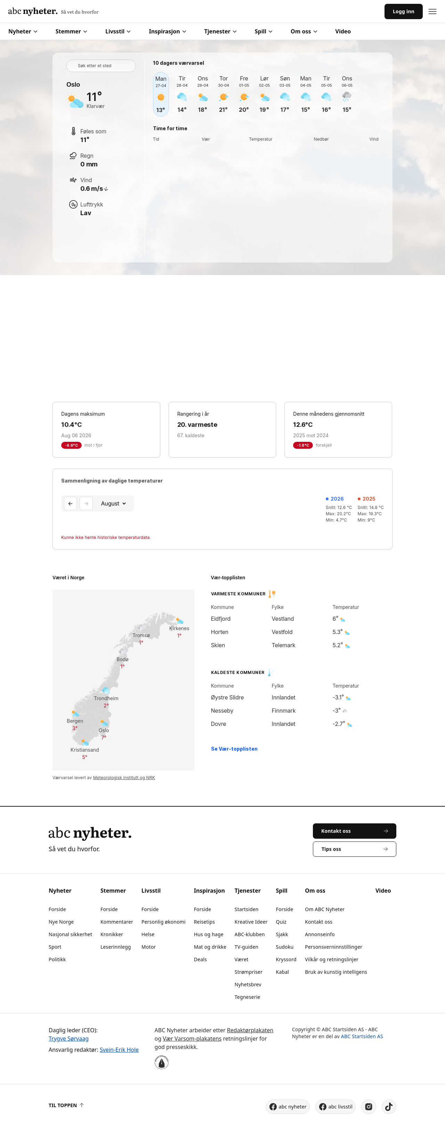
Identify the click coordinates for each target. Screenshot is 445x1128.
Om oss (304, 31)
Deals (200, 959)
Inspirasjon (167, 31)
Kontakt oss (318, 921)
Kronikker (111, 934)
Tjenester (220, 31)
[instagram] (368, 1106)
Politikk (57, 959)
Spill (264, 31)
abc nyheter (288, 1107)
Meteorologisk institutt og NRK (124, 777)
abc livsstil (335, 1107)
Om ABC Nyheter (325, 909)
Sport (55, 946)
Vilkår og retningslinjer (331, 959)
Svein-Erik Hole (119, 1049)
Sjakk (282, 934)
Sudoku (285, 946)
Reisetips (204, 921)
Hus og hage (209, 934)
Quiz (281, 921)
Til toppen (66, 1105)
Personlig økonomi (163, 921)
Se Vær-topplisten (234, 749)
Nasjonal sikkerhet (70, 934)
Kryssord (286, 959)
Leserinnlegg (115, 946)
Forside (57, 909)
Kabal (282, 972)
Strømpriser (248, 972)
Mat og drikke (210, 946)
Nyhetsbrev (248, 984)
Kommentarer (116, 921)
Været (242, 959)
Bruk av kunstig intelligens (336, 972)
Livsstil (118, 31)
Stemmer (71, 31)
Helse (147, 934)
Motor (148, 946)
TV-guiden (247, 946)
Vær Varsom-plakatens (192, 1038)
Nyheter (23, 31)
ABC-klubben (250, 934)
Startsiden (247, 909)
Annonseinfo (320, 934)
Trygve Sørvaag (69, 1038)
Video (343, 31)
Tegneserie (247, 997)
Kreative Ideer (251, 921)
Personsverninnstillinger (333, 946)
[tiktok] (389, 1106)
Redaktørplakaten (250, 1030)
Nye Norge (61, 921)
